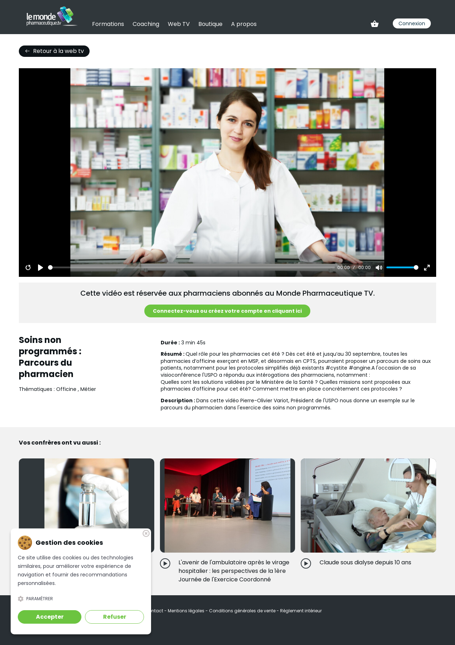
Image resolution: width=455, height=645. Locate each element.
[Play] (40, 267)
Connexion (411, 23)
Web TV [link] (179, 24)
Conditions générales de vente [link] (243, 611)
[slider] (191, 267)
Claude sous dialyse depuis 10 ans (365, 562)
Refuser (114, 617)
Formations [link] (108, 24)
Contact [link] (154, 611)
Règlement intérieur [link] (301, 611)
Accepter (50, 617)
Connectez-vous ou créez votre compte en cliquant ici (227, 311)
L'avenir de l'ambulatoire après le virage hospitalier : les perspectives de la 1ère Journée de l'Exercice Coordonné (233, 571)
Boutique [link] (210, 24)
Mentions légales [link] (186, 611)
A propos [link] (244, 24)
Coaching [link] (146, 24)
